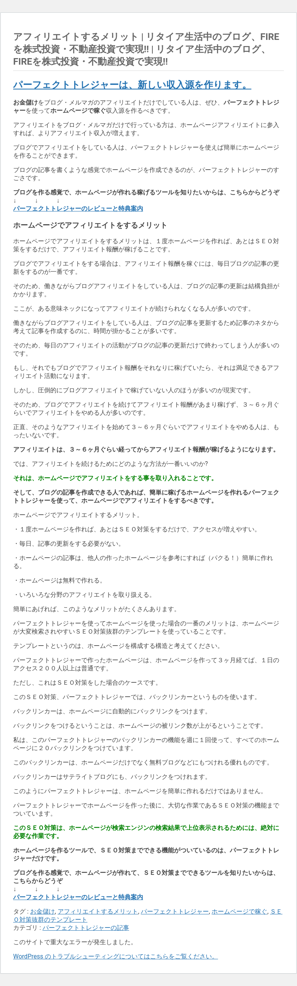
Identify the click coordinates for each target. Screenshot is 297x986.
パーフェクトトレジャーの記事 (86, 927)
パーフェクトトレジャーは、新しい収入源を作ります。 (132, 84)
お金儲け (42, 911)
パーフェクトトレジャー (175, 911)
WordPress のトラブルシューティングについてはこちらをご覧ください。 (115, 956)
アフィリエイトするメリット (98, 911)
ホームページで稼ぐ (239, 911)
